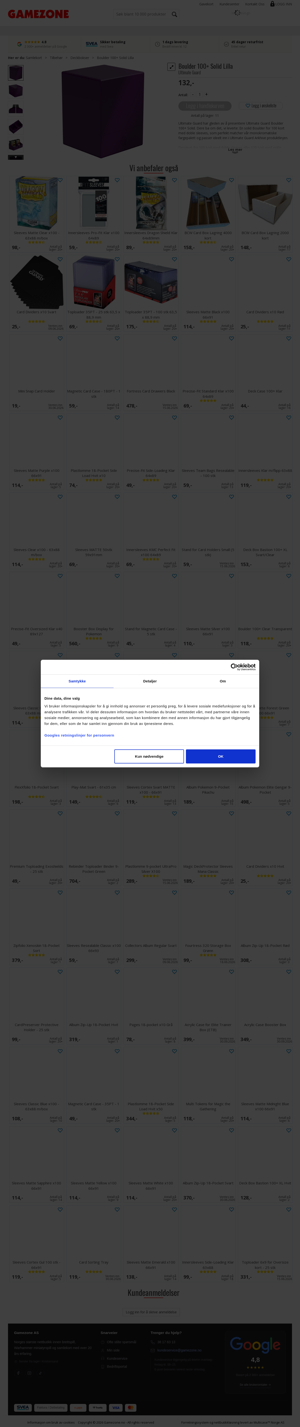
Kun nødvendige (149, 756)
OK (221, 756)
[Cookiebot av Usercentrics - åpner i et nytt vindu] (234, 667)
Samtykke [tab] (77, 681)
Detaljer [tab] (150, 681)
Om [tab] (223, 681)
